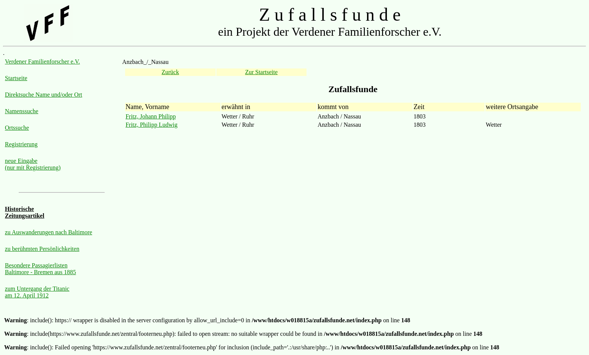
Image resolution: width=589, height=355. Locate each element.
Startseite (16, 78)
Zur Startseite (261, 72)
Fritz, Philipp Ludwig (151, 124)
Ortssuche (17, 127)
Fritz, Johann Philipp (150, 116)
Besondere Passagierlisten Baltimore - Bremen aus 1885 (40, 268)
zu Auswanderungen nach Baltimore (48, 232)
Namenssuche (21, 111)
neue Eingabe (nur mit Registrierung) (32, 164)
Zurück (170, 72)
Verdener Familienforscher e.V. (42, 61)
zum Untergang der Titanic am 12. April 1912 (37, 292)
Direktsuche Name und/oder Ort (43, 94)
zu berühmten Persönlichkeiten (42, 249)
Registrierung (21, 144)
